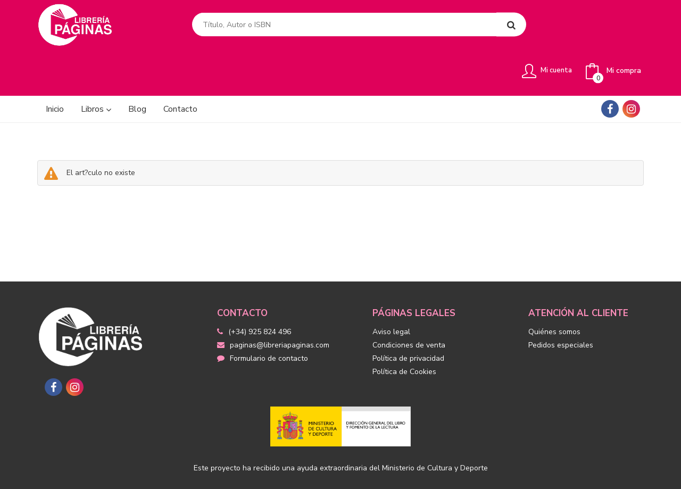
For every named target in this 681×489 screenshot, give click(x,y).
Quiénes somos (554, 292)
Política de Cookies (404, 332)
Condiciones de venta (408, 306)
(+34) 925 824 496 (259, 292)
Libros (96, 70)
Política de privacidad (408, 319)
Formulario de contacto (262, 319)
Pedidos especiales (560, 306)
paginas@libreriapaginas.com (273, 306)
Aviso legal (391, 292)
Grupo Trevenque (444, 473)
